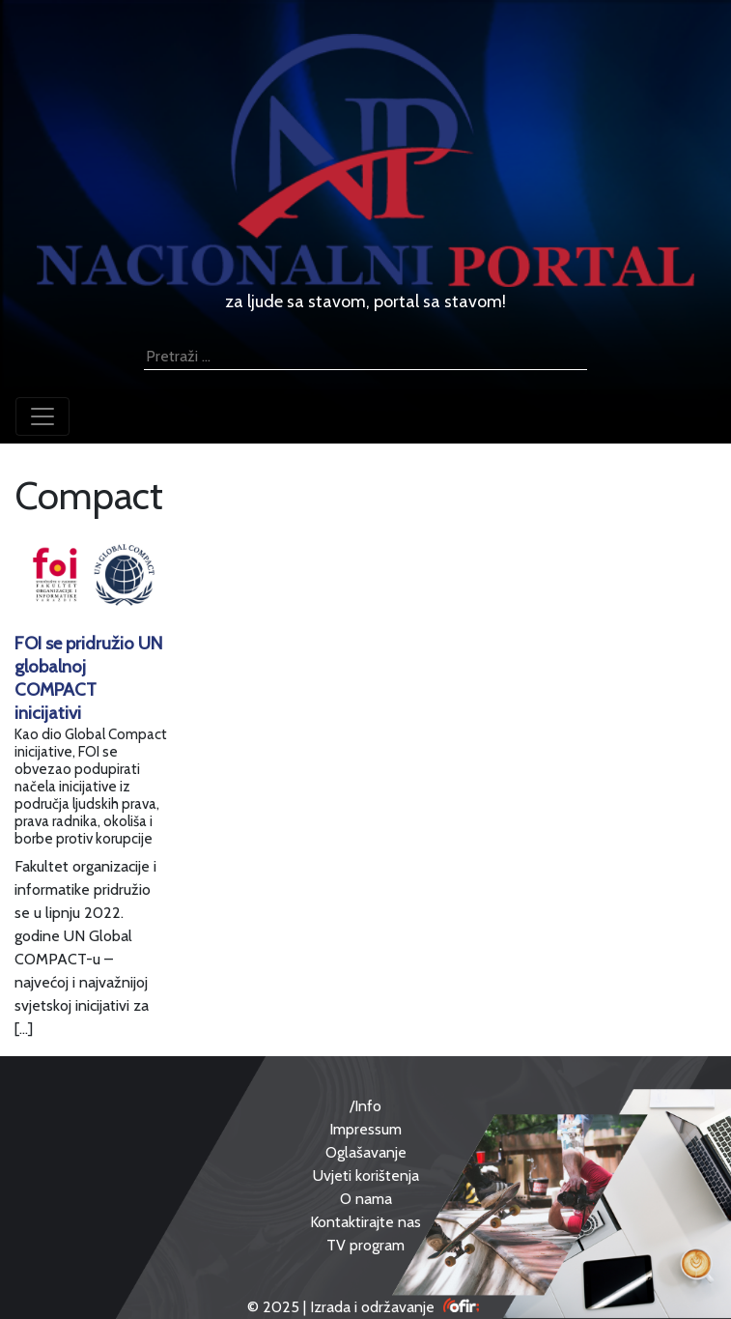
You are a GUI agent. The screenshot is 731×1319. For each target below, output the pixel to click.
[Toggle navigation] (42, 416)
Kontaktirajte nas (365, 1222)
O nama (366, 1199)
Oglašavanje (366, 1152)
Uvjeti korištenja (366, 1175)
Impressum (365, 1129)
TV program (365, 1245)
